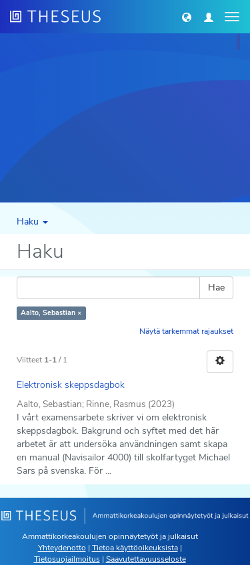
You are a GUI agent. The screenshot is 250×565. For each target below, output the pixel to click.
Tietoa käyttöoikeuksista (135, 547)
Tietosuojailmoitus (67, 559)
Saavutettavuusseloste (146, 559)
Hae (216, 287)
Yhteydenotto (62, 547)
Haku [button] (32, 221)
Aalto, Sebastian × (51, 313)
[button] (186, 16)
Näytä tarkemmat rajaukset (186, 331)
